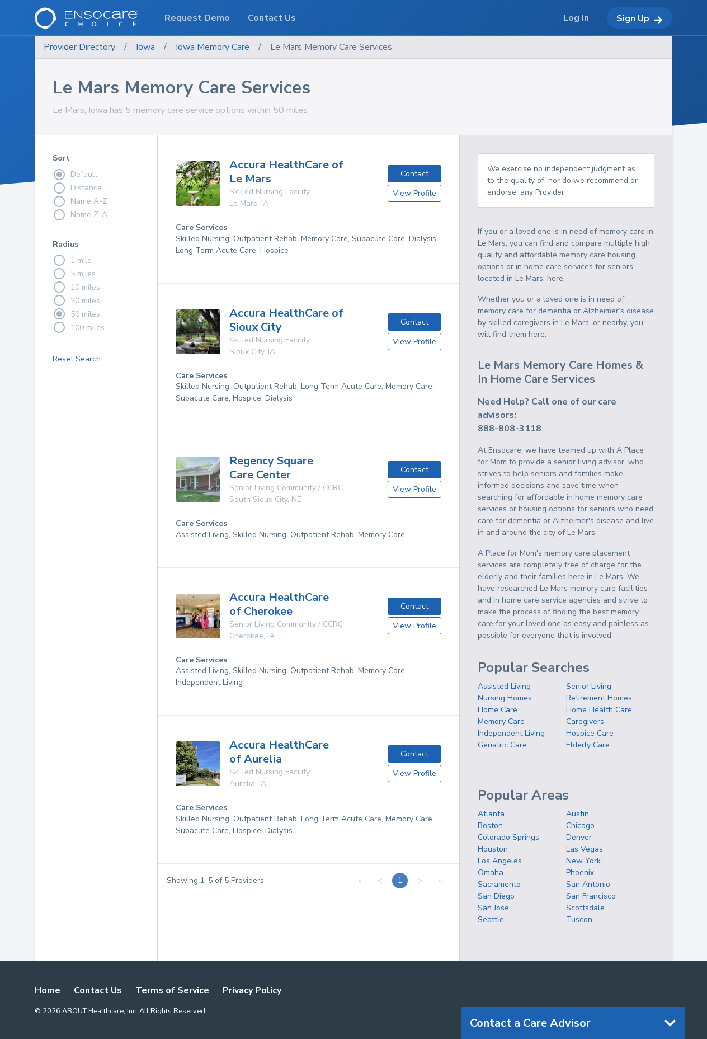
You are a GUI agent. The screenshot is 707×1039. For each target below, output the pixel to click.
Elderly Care (588, 745)
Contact (414, 173)
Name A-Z (80, 201)
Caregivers (585, 721)
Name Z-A (80, 215)
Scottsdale (585, 907)
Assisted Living (504, 686)
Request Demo (197, 18)
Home (47, 990)
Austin (577, 813)
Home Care (497, 709)
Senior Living (588, 686)
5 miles (74, 273)
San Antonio (588, 884)
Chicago (580, 825)
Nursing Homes (505, 698)
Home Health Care (599, 709)
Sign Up (639, 18)
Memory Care (501, 721)
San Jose (493, 907)
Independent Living (511, 733)
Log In (576, 18)
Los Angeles (500, 860)
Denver (579, 837)
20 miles (76, 300)
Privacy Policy (252, 990)
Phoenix (580, 872)
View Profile (414, 193)
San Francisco (591, 896)
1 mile (72, 260)
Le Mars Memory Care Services (331, 47)
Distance (77, 188)
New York (583, 860)
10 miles (76, 287)
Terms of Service (172, 990)
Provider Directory (79, 47)
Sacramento (499, 884)
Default (75, 174)
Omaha (490, 872)
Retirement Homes (599, 698)
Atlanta (491, 813)
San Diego (496, 896)
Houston (493, 849)
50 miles (76, 314)
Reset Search (77, 359)
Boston (490, 825)
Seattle (491, 919)
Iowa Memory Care (212, 47)
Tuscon (579, 919)
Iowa (145, 47)
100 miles (79, 327)
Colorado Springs (508, 837)
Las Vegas (584, 849)
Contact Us (98, 990)
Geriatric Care (502, 745)
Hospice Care (590, 733)
